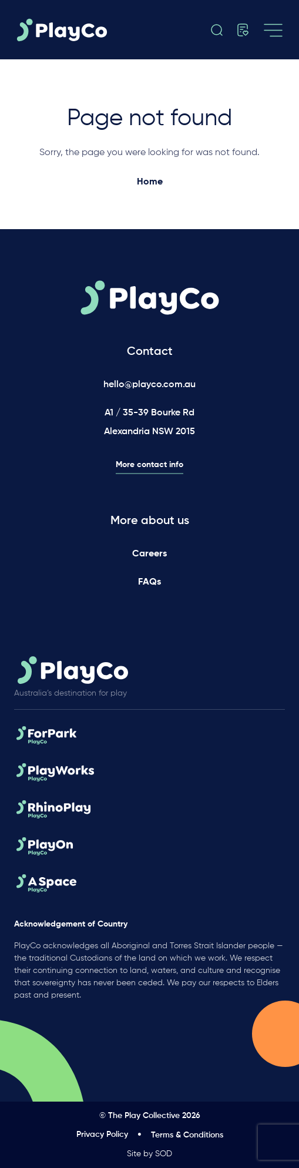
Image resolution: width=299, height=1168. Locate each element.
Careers (149, 554)
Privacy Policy (102, 1134)
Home (150, 182)
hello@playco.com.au (149, 385)
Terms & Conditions (187, 1135)
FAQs (149, 582)
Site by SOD (149, 1154)
